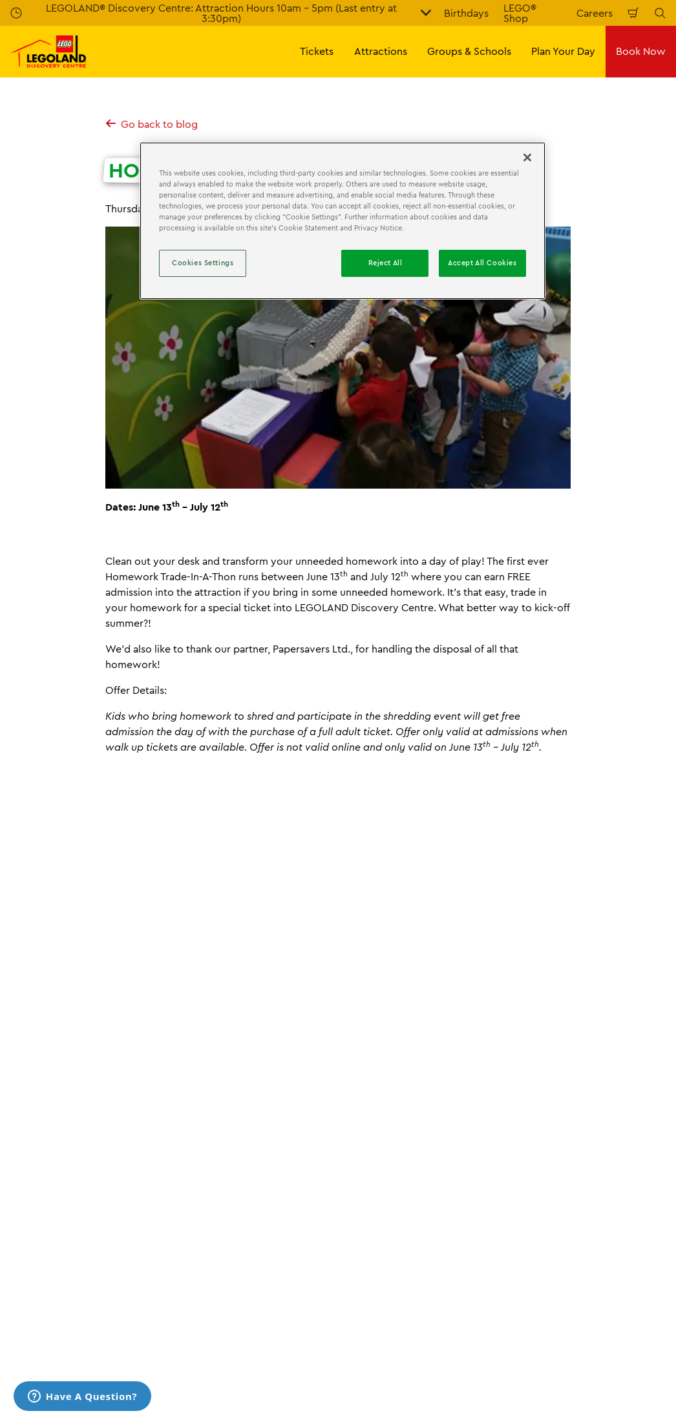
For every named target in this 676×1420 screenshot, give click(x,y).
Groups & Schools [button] (469, 51)
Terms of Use (548, 1192)
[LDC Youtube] (556, 1300)
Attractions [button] (380, 51)
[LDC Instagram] (620, 1300)
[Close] (527, 157)
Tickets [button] (316, 51)
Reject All (385, 262)
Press (192, 1192)
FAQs (192, 1147)
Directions (372, 1169)
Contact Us (206, 1169)
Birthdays (466, 12)
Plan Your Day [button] (563, 51)
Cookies (537, 1169)
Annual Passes (43, 1169)
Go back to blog (151, 123)
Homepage (31, 1080)
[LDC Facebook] (588, 1300)
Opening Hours (384, 1147)
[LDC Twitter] (653, 1300)
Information (93, 1080)
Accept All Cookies (482, 262)
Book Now (641, 51)
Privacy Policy (551, 1214)
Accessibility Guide (393, 1192)
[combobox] (151, 976)
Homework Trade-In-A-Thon (224, 1080)
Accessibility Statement (235, 1236)
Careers (594, 12)
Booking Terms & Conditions (584, 1147)
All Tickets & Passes (55, 1147)
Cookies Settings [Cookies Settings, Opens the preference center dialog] (202, 262)
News (144, 1080)
